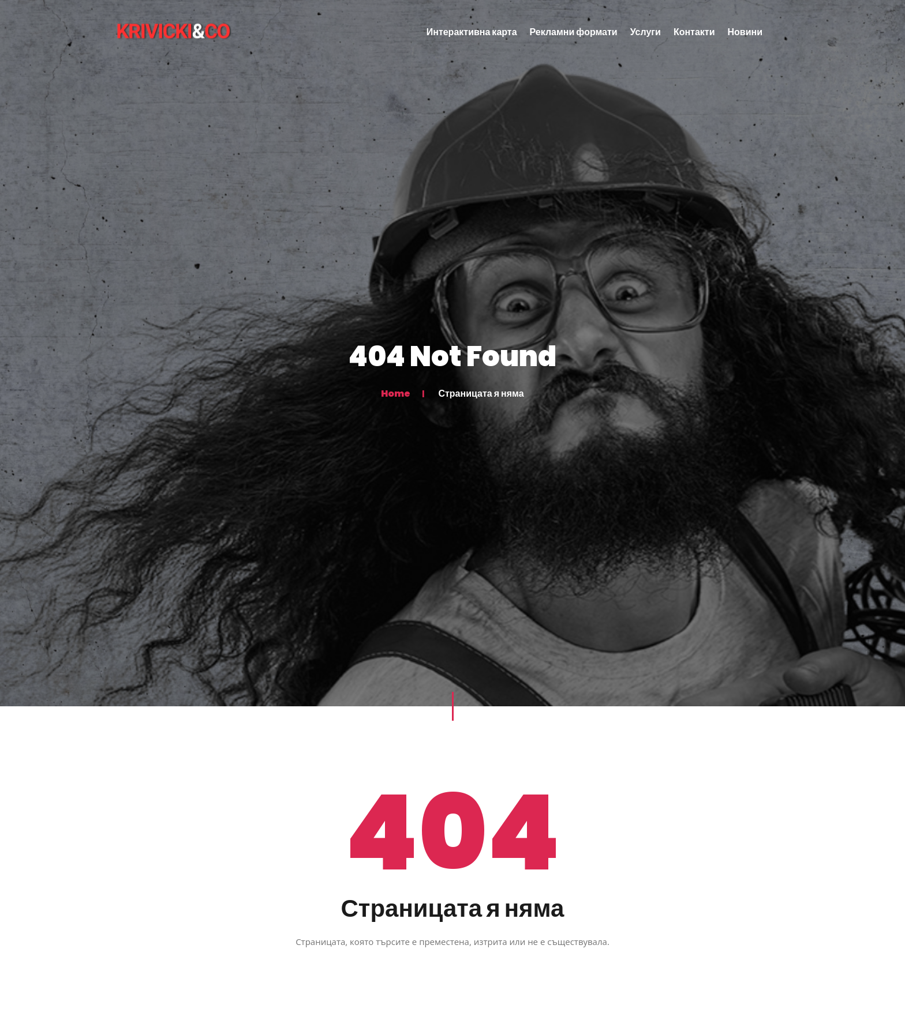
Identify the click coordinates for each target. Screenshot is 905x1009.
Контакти (694, 32)
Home (395, 393)
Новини (745, 32)
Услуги (645, 32)
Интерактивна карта (472, 32)
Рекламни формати (574, 32)
